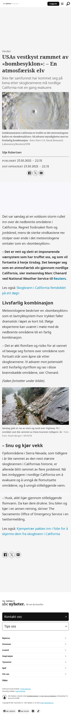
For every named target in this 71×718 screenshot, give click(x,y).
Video (5, 680)
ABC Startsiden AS (47, 703)
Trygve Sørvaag (25, 689)
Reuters (60, 278)
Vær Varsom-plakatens (48, 696)
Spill (4, 668)
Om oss (5, 674)
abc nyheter (10, 711)
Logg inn (53, 4)
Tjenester (7, 662)
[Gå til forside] (10, 4)
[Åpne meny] (62, 3)
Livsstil (5, 650)
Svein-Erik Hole (20, 691)
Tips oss (10, 626)
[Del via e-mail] (41, 173)
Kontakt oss (13, 616)
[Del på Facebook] (29, 173)
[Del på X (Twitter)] (35, 173)
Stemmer (6, 644)
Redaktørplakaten (32, 696)
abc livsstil (25, 711)
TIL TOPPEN (7, 601)
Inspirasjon (7, 656)
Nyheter (6, 638)
